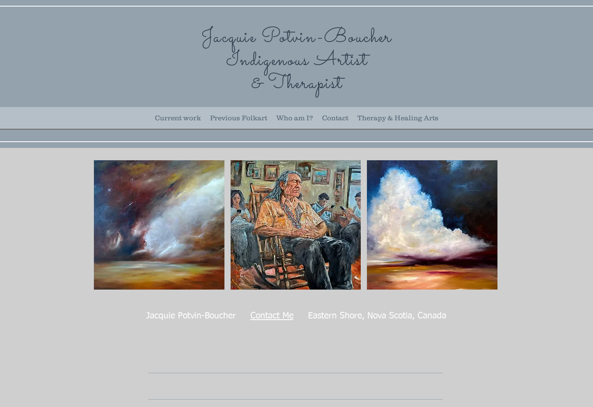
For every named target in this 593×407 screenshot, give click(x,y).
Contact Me (272, 316)
